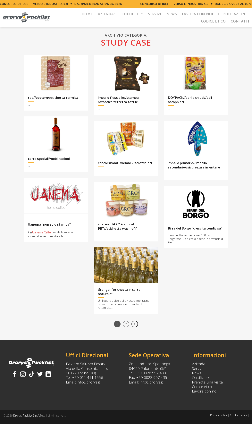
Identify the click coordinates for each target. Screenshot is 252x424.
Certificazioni (232, 14)
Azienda (107, 14)
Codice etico (202, 386)
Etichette (132, 14)
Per (30, 232)
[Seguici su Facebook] (14, 375)
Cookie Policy (238, 415)
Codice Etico (213, 21)
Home (87, 14)
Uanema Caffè (41, 232)
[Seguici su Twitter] (40, 375)
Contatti (240, 21)
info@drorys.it (88, 382)
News (171, 14)
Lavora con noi (197, 14)
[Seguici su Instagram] (23, 375)
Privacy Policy (218, 415)
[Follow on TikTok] (31, 375)
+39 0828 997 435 (151, 377)
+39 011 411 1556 (87, 377)
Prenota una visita (207, 382)
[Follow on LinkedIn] (48, 375)
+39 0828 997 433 (150, 372)
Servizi (154, 14)
